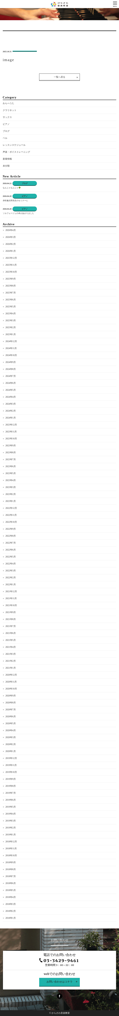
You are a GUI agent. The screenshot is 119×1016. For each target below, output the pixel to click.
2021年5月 (11, 640)
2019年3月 (11, 821)
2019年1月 (11, 834)
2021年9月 (11, 612)
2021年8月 (11, 619)
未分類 (6, 166)
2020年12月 (11, 675)
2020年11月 (11, 682)
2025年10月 (11, 272)
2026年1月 (11, 251)
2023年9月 (11, 445)
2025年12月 (11, 258)
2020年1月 (11, 751)
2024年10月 (11, 355)
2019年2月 (11, 827)
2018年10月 (11, 855)
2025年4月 (11, 313)
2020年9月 (11, 695)
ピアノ (6, 124)
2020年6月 (11, 716)
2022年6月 (11, 550)
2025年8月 (11, 286)
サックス (7, 117)
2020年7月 (11, 709)
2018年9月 (11, 862)
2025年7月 (11, 292)
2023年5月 (11, 473)
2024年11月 (11, 348)
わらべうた (8, 103)
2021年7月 (11, 626)
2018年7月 (11, 876)
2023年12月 (11, 424)
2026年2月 (11, 244)
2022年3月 (11, 570)
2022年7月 (11, 543)
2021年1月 (11, 668)
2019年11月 (11, 765)
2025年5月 (11, 306)
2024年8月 (11, 369)
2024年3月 (11, 404)
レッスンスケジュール (14, 145)
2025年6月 (11, 299)
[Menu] (115, 4)
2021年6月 (11, 633)
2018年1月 (11, 918)
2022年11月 (11, 515)
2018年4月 (11, 897)
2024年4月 (11, 397)
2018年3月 (11, 904)
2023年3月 (11, 487)
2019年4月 (11, 814)
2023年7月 (11, 459)
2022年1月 (11, 584)
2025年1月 (11, 334)
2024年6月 (11, 383)
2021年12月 (11, 591)
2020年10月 (11, 689)
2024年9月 (11, 362)
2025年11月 (11, 265)
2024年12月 (11, 341)
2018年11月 (11, 848)
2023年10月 (11, 438)
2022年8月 (11, 536)
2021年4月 (11, 647)
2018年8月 (11, 869)
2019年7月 (11, 793)
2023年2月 (11, 494)
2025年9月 (11, 279)
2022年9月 (11, 529)
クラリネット (9, 110)
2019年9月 (11, 779)
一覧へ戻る (59, 77)
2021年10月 (11, 605)
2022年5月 (11, 557)
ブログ (6, 131)
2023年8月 (11, 452)
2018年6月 (11, 883)
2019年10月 (11, 772)
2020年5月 (11, 723)
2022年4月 (11, 563)
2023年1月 (11, 501)
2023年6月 (11, 466)
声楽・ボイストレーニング (16, 152)
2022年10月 (11, 522)
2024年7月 (11, 376)
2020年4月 (11, 730)
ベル (5, 138)
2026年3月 (11, 237)
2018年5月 (11, 890)
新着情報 (7, 159)
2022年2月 (11, 577)
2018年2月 (11, 911)
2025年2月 (11, 327)
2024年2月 (11, 411)
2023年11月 (11, 431)
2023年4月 (11, 480)
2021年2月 (11, 661)
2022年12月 (11, 508)
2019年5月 (11, 807)
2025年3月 (11, 320)
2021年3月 (11, 654)
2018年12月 (11, 841)
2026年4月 (11, 230)
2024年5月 (11, 390)
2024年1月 (11, 418)
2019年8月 (11, 786)
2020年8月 (11, 702)
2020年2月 (11, 744)
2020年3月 (11, 737)
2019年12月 (11, 758)
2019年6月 (11, 800)
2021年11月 (11, 598)
